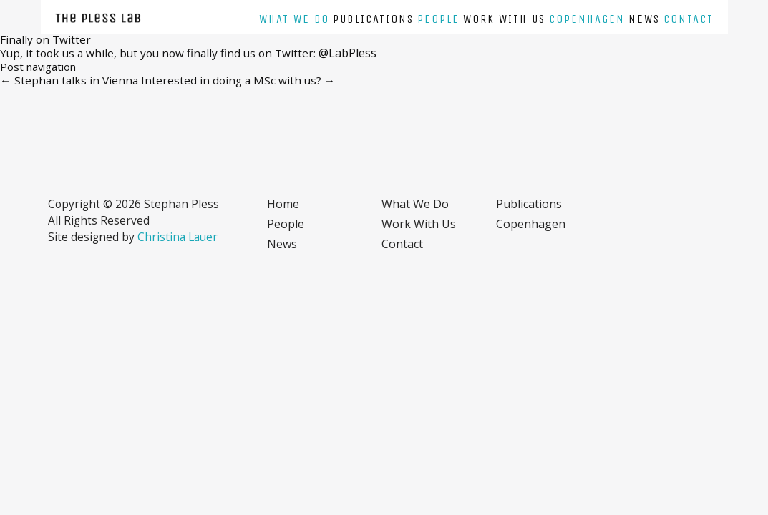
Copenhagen (587, 19)
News (644, 19)
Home (283, 204)
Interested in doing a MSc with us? (238, 80)
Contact (689, 19)
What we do (294, 19)
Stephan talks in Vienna (69, 80)
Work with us (504, 19)
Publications (373, 19)
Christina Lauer (177, 237)
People (438, 19)
